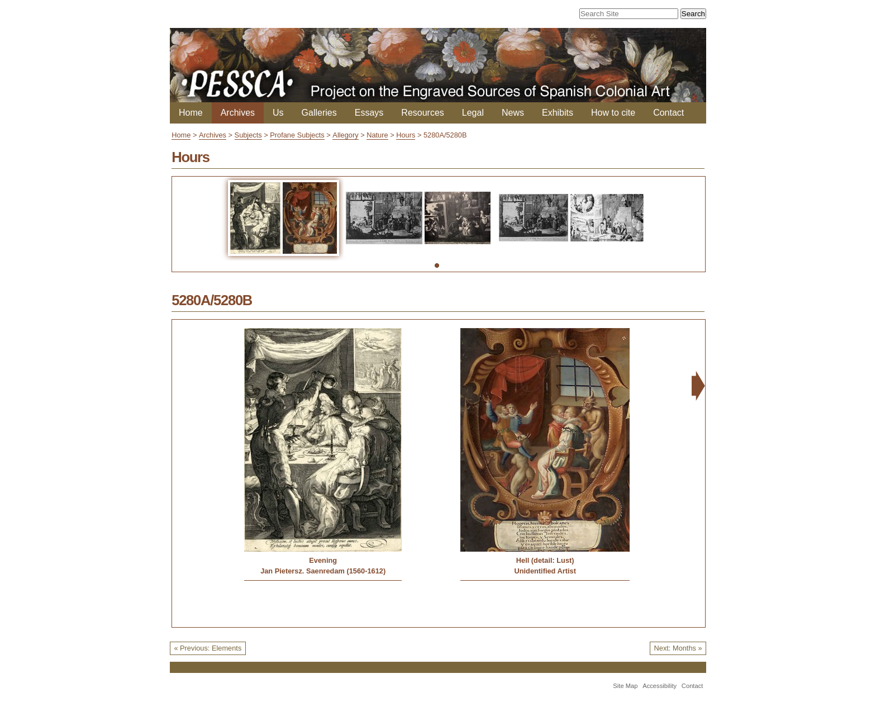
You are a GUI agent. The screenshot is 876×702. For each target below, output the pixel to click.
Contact (668, 112)
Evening (323, 560)
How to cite (613, 112)
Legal (473, 112)
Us (278, 112)
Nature (377, 135)
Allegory (345, 135)
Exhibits (557, 112)
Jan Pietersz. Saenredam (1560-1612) (322, 571)
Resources (422, 112)
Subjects (248, 135)
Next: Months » (678, 648)
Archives (238, 112)
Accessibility (659, 685)
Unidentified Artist (544, 571)
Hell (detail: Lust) (545, 560)
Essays (369, 112)
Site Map (625, 685)
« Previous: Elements (207, 648)
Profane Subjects (297, 135)
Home (191, 112)
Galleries (319, 112)
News (513, 112)
